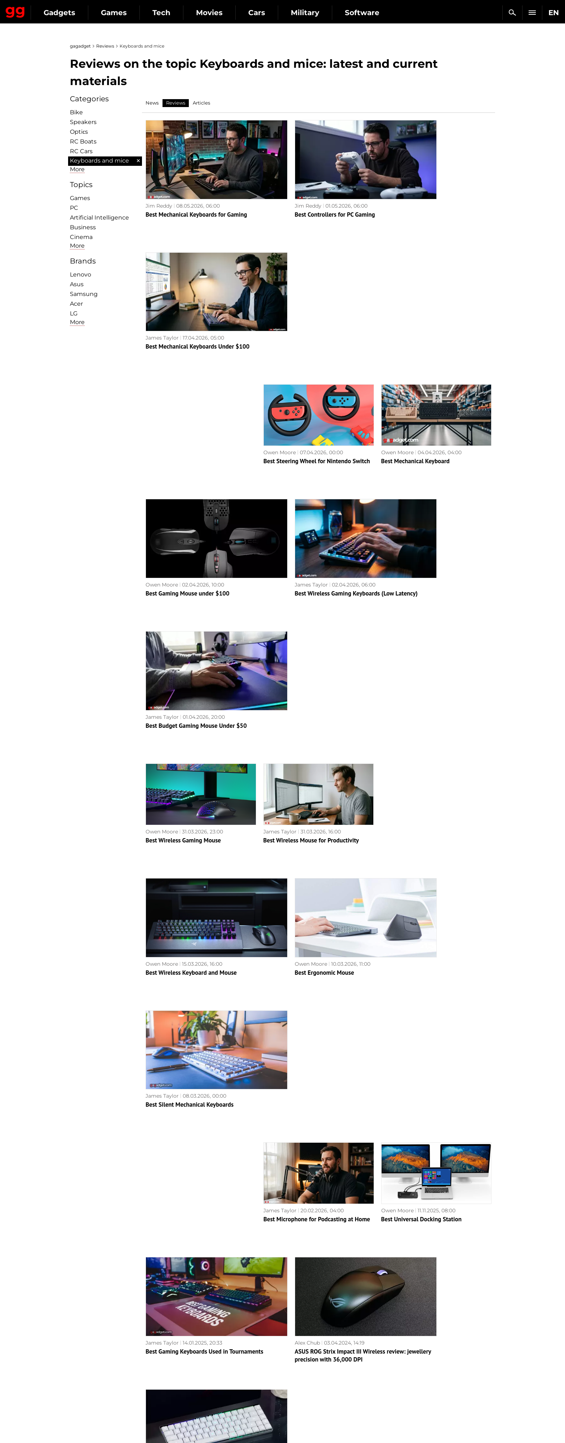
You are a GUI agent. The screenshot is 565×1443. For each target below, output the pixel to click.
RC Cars (81, 151)
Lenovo (80, 274)
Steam (294, 1356)
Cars (323, 12)
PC (74, 207)
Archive (292, 1292)
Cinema (81, 237)
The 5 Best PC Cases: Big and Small (191, 1115)
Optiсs (79, 131)
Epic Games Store (308, 1364)
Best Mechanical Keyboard (415, 311)
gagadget (80, 46)
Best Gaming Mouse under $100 (188, 426)
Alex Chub (276, 876)
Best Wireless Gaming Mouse (183, 541)
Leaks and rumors (414, 1339)
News (152, 103)
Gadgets (126, 12)
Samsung (84, 294)
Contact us (87, 1372)
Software (428, 12)
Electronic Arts (305, 1406)
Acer (76, 303)
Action (294, 1331)
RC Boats (83, 141)
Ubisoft (295, 1381)
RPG (291, 1339)
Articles (201, 103)
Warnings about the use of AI (110, 1348)
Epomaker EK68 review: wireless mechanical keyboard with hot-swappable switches (317, 1237)
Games (180, 12)
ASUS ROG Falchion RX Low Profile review (435, 885)
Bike (76, 112)
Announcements (413, 1331)
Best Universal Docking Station (421, 770)
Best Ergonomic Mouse (293, 656)
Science (189, 1356)
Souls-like (298, 1348)
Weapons (191, 1364)
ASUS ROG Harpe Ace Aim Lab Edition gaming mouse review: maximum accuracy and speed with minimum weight (436, 1237)
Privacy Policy (91, 1364)
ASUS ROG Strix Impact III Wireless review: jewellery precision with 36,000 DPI (314, 893)
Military (371, 12)
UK (77, 1423)
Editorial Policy (93, 1339)
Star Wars (298, 1372)
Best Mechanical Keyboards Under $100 (433, 197)
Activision (298, 1389)
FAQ (398, 1356)
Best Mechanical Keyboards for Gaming (196, 197)
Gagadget (48, 9)
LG (73, 313)
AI (182, 1348)
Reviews (105, 46)
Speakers (83, 122)
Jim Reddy (159, 188)
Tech (228, 12)
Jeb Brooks (160, 1106)
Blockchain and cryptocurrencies (221, 1381)
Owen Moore (279, 303)
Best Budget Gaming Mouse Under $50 (431, 426)
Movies (275, 12)
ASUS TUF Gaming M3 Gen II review (192, 1000)
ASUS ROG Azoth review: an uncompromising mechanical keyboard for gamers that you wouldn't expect (435, 1122)
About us (85, 1331)
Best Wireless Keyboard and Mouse (191, 656)
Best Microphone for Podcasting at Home (316, 770)
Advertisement (92, 1356)
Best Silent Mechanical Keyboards (425, 656)
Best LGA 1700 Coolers (292, 1115)
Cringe (400, 1348)
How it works (196, 1389)
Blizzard (296, 1397)
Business (83, 227)
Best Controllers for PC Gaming (303, 197)
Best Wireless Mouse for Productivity (311, 541)
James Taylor (397, 188)
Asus (77, 284)
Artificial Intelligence (99, 217)
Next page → (282, 1277)
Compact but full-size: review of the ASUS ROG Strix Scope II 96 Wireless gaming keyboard (317, 1008)
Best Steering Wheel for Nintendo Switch (316, 311)
